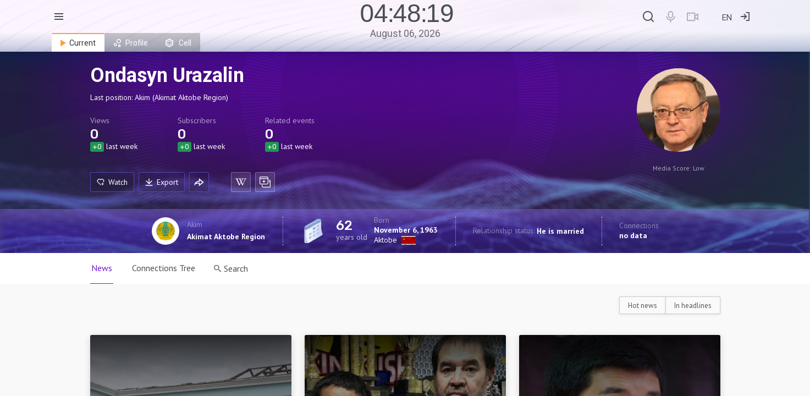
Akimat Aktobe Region (226, 236)
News (101, 267)
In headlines (693, 305)
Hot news (642, 305)
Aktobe (385, 240)
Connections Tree (163, 267)
